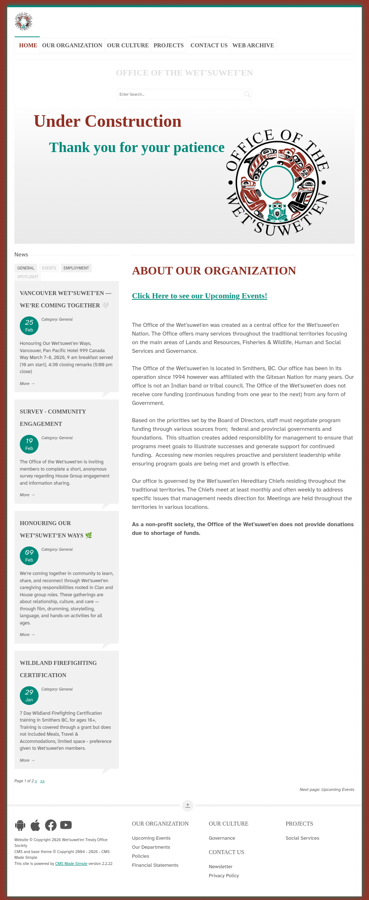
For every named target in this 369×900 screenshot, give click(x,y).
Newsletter (220, 864)
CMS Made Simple (71, 861)
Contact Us (209, 45)
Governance (222, 836)
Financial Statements (155, 863)
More (25, 382)
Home (28, 45)
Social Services (302, 836)
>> (42, 779)
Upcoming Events (338, 788)
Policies (140, 854)
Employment (76, 266)
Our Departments (151, 845)
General (25, 266)
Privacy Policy (224, 873)
